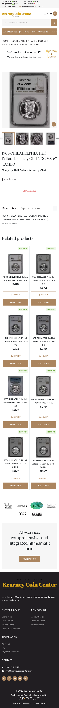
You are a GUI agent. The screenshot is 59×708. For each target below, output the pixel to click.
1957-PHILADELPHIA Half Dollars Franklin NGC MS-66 (43, 341)
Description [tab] (10, 208)
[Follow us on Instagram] (9, 678)
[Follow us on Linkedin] (25, 678)
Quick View (16, 295)
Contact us (34, 57)
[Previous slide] (1, 138)
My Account (7, 620)
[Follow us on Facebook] (4, 678)
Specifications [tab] (30, 208)
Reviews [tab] (49, 208)
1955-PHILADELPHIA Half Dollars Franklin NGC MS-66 (43, 280)
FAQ (3, 648)
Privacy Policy (8, 624)
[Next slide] (57, 138)
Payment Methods (10, 651)
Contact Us (29, 559)
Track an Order (38, 620)
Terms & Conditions (11, 628)
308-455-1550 (10, 6)
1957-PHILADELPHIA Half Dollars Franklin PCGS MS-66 (15, 402)
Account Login (37, 616)
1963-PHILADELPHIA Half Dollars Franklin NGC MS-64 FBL (16, 463)
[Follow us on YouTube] (15, 678)
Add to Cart (15, 302)
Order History (37, 624)
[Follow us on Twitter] (20, 678)
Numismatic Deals (40, 32)
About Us (6, 644)
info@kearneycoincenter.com (18, 671)
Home (26, 32)
